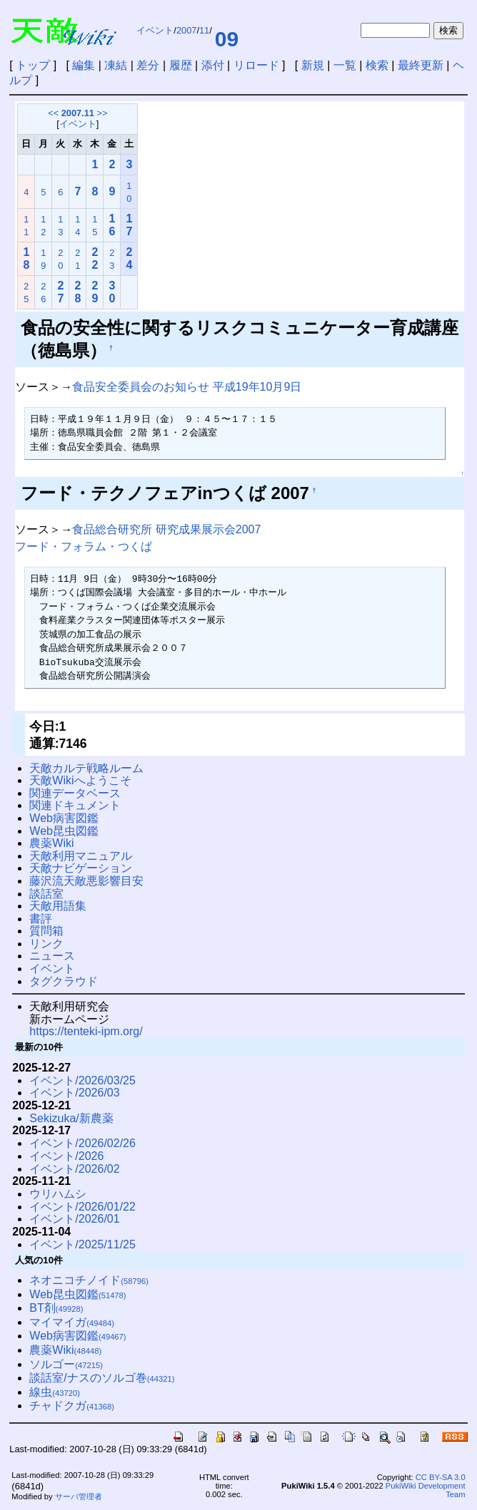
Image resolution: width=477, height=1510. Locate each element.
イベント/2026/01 (74, 1219)
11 (204, 30)
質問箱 (46, 931)
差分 (147, 65)
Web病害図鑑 (64, 818)
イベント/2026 (66, 1156)
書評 (40, 919)
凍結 (115, 65)
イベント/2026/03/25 (82, 1080)
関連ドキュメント (75, 805)
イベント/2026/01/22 (82, 1207)
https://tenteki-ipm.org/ (85, 1031)
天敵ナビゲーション (80, 868)
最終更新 (420, 65)
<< (53, 113)
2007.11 (77, 113)
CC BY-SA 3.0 (441, 1477)
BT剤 (56, 1308)
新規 (312, 65)
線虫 (54, 1392)
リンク (46, 944)
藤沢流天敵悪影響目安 (86, 881)
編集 (83, 65)
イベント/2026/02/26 (82, 1143)
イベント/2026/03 (74, 1093)
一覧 (344, 65)
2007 (186, 30)
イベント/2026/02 (74, 1169)
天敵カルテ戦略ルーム (86, 768)
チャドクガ (71, 1405)
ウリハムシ (57, 1194)
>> (102, 113)
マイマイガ (71, 1322)
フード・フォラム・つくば (83, 546)
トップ (33, 65)
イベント (155, 30)
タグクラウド (63, 981)
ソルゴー (66, 1364)
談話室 (46, 894)
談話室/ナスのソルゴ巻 (101, 1378)
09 (227, 39)
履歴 (180, 65)
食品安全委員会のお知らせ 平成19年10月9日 (186, 387)
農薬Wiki (51, 843)
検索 (377, 65)
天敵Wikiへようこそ (80, 780)
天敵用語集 (57, 906)
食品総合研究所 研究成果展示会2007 (166, 529)
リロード (256, 65)
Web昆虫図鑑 (64, 831)
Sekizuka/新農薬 (71, 1118)
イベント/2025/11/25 (82, 1244)
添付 (212, 65)
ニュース (52, 956)
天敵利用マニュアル (80, 856)
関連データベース (75, 793)
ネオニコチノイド (89, 1280)
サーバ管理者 (78, 1496)
